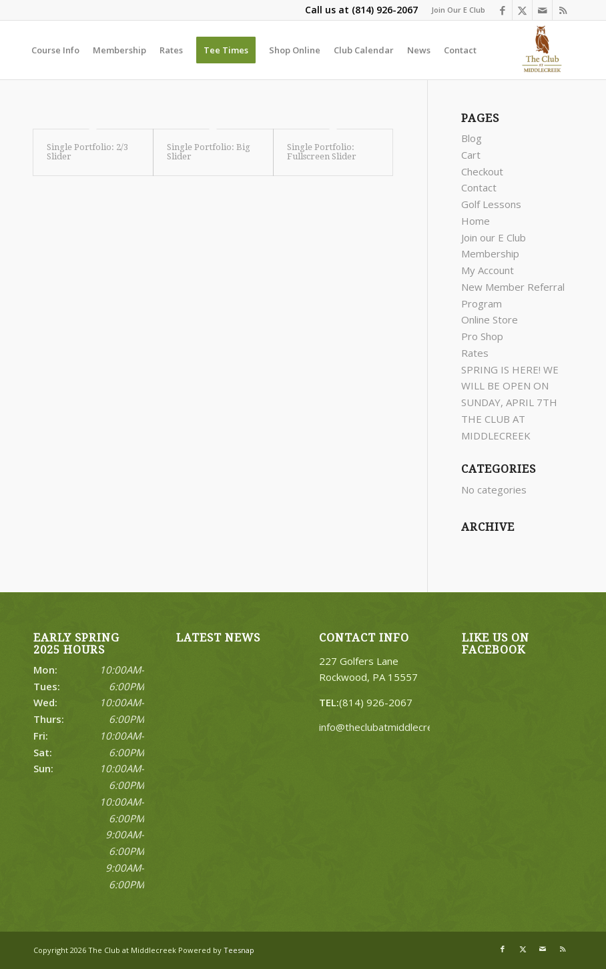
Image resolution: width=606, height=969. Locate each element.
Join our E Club (493, 237)
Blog (471, 138)
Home (475, 220)
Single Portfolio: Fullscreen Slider (321, 151)
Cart (471, 154)
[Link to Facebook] (502, 10)
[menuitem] (454, 10)
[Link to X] (522, 10)
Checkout (482, 171)
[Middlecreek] (544, 50)
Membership (490, 253)
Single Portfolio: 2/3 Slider (87, 151)
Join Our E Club (458, 10)
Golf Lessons (491, 204)
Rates (475, 352)
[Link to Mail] (542, 10)
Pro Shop (482, 336)
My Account (487, 270)
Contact (479, 187)
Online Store (489, 319)
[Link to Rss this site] (563, 10)
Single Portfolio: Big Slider (208, 151)
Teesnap (239, 950)
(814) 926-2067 (385, 9)
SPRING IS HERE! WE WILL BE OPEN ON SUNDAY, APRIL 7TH (510, 386)
